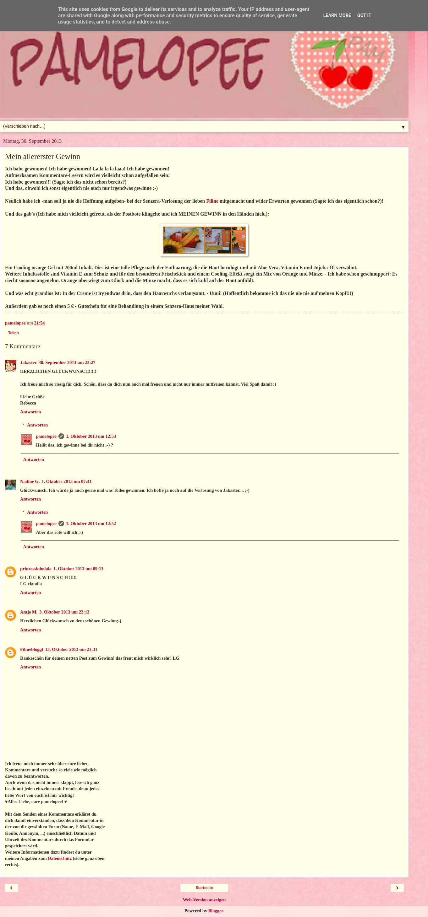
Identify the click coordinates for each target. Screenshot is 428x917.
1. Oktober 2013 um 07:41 (66, 481)
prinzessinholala (36, 568)
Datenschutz (60, 858)
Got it (364, 15)
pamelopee (46, 436)
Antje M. (28, 611)
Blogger (215, 910)
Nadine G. (30, 481)
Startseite (204, 888)
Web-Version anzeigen (204, 899)
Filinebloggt (31, 649)
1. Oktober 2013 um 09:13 (78, 568)
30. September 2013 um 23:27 (67, 362)
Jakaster (28, 362)
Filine (212, 201)
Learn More (337, 15)
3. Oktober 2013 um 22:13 (64, 611)
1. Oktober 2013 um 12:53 (91, 436)
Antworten (30, 411)
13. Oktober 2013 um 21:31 (71, 649)
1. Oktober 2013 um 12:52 (91, 523)
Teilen (13, 333)
